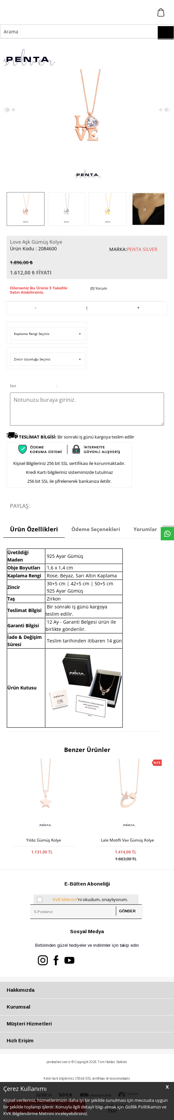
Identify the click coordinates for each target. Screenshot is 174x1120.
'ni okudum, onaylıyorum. (82, 899)
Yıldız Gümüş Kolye (43, 840)
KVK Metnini (65, 899)
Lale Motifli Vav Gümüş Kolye (127, 840)
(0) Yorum (98, 288)
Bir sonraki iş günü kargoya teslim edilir (76, 437)
